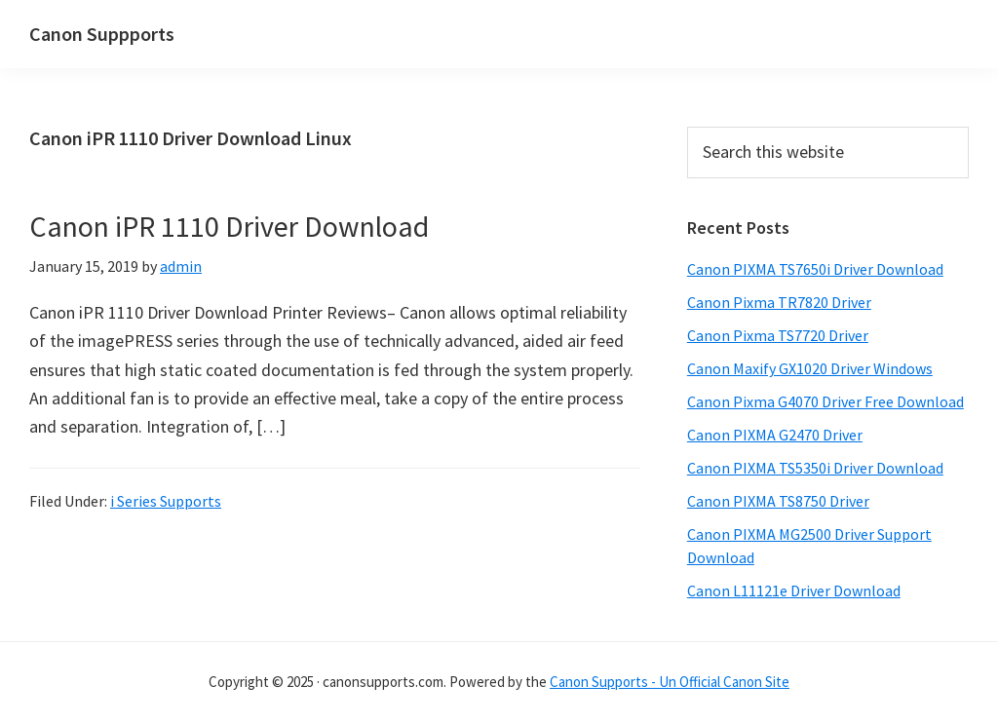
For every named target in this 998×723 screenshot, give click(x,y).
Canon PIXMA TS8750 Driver (778, 501)
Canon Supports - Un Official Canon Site (669, 681)
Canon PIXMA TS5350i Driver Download (815, 467)
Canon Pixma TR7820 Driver (779, 302)
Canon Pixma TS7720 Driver (777, 335)
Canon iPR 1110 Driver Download (229, 226)
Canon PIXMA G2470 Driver (775, 434)
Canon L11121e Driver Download (794, 590)
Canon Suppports (101, 33)
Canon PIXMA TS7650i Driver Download (815, 269)
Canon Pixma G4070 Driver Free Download (825, 401)
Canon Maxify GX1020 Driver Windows (810, 368)
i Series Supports (165, 501)
